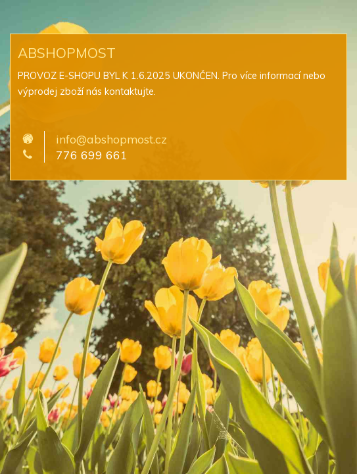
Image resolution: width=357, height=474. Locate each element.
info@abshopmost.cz (111, 139)
